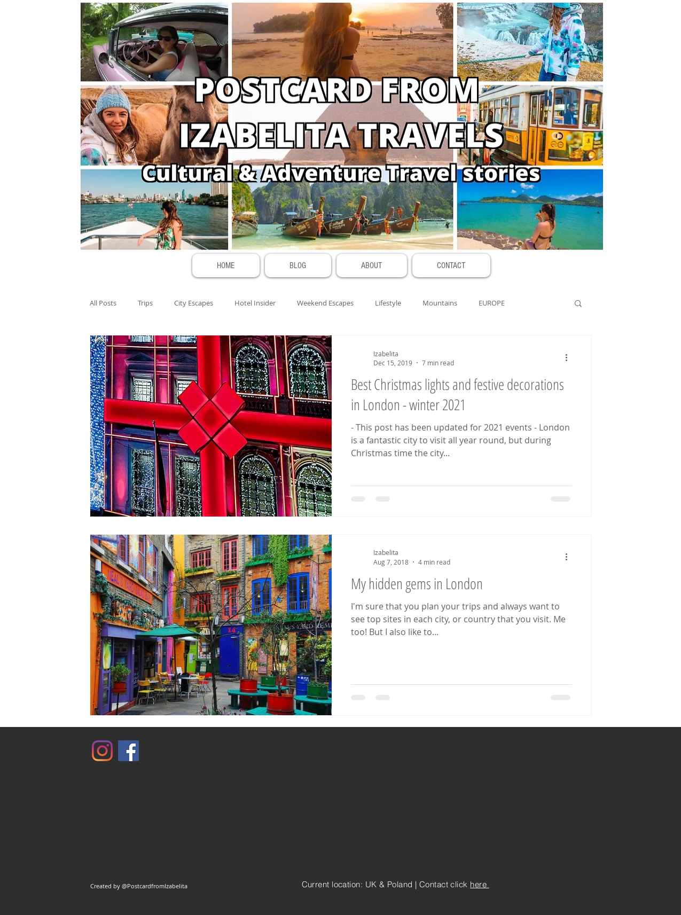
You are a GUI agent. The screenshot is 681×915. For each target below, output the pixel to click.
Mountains (439, 303)
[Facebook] (128, 750)
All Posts (103, 303)
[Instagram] (102, 750)
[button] (578, 304)
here (479, 884)
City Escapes (193, 303)
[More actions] (570, 357)
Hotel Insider (255, 303)
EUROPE (492, 303)
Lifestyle (388, 303)
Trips (145, 303)
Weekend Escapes (325, 303)
